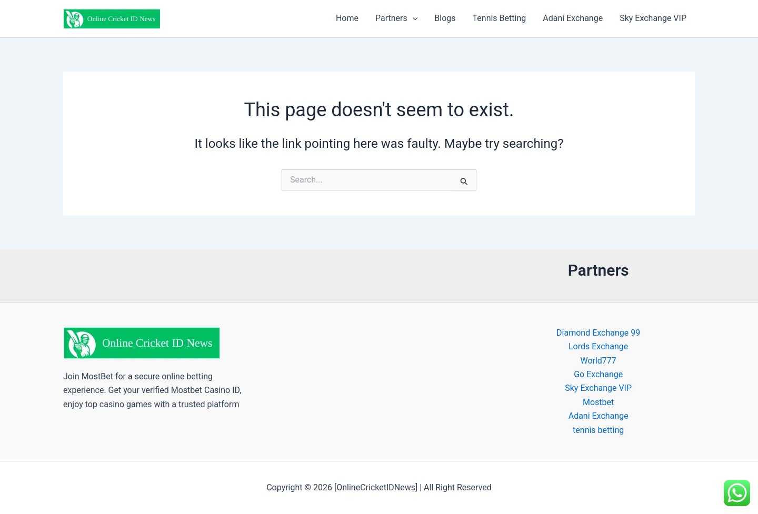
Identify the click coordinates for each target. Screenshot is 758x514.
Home (347, 18)
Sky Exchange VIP (653, 18)
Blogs (444, 18)
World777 (598, 361)
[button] (412, 18)
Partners (396, 18)
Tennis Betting (499, 18)
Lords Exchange (598, 346)
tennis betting (598, 430)
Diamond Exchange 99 (598, 333)
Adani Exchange (573, 18)
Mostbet (598, 402)
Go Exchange (598, 374)
